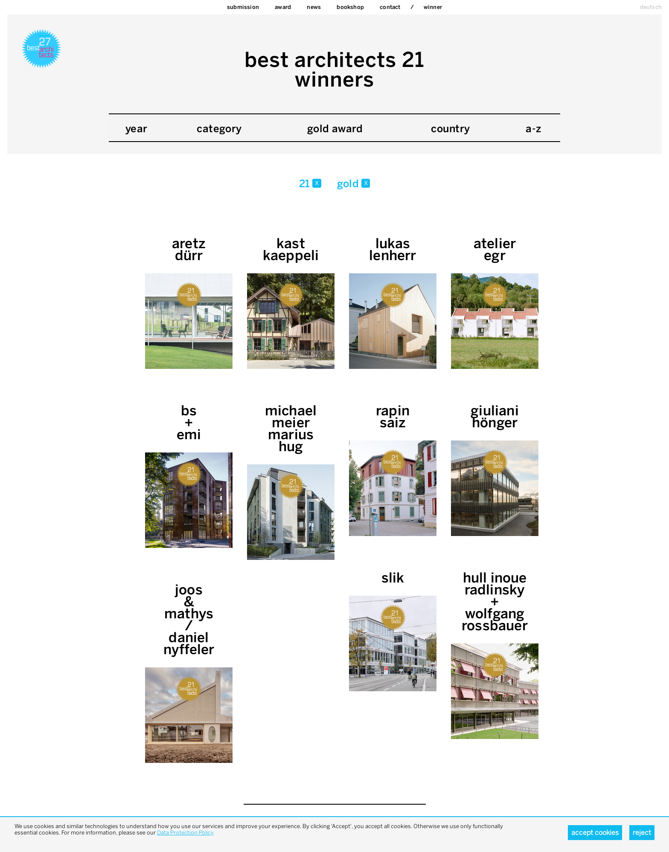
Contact (390, 7)
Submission (243, 7)
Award (283, 7)
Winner (433, 7)
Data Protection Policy (185, 832)
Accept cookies (595, 833)
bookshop (350, 7)
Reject (642, 833)
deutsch (651, 7)
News (314, 7)
